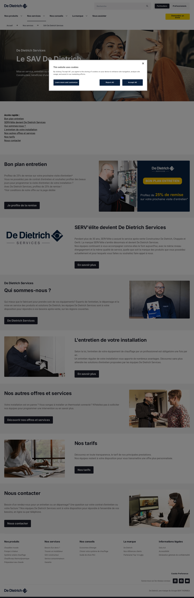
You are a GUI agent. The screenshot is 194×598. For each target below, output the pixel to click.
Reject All (110, 82)
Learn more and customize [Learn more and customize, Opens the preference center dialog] (66, 82)
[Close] (143, 63)
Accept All (132, 82)
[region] (98, 75)
